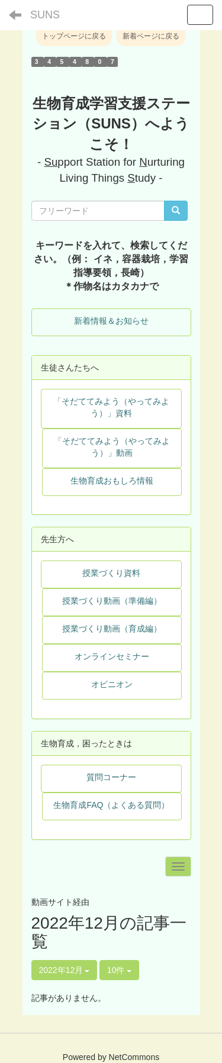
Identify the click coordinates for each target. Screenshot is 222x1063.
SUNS (45, 15)
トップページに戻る (74, 36)
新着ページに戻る (151, 36)
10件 (119, 970)
